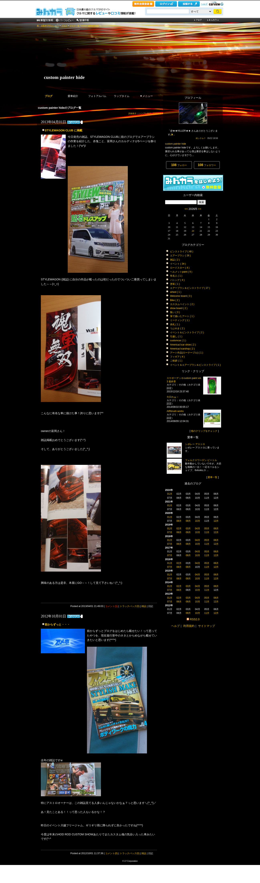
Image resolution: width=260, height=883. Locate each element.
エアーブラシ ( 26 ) (180, 255)
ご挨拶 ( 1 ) (176, 360)
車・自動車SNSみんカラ (48, 26)
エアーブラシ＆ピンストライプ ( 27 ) (190, 288)
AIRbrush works (175, 411)
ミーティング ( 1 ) (179, 320)
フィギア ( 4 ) (177, 356)
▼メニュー (146, 96)
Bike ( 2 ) (175, 300)
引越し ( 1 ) (176, 336)
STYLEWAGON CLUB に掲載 (63, 130)
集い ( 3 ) (175, 312)
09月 (188, 521)
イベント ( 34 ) (178, 263)
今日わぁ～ (173, 397)
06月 (216, 528)
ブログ (64, 26)
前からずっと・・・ (57, 624)
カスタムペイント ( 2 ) (182, 304)
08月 (178, 521)
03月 (188, 528)
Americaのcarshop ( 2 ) (182, 348)
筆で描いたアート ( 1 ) (182, 316)
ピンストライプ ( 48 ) (181, 251)
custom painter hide (64, 77)
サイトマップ (206, 625)
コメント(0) (111, 853)
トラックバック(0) (130, 606)
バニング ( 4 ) (177, 280)
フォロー (179, 165)
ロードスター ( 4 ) (179, 267)
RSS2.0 (195, 619)
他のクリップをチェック (204, 431)
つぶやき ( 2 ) (177, 328)
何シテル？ (201, 138)
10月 (197, 521)
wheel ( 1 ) (175, 292)
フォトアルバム (97, 96)
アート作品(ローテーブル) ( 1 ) (186, 352)
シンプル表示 (145, 113)
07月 (169, 532)
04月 (197, 528)
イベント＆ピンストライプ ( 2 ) (187, 332)
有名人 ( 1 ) (176, 275)
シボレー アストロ (195, 444)
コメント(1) (111, 606)
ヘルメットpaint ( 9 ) (181, 271)
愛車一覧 (212, 477)
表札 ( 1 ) (175, 324)
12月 (216, 521)
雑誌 (143, 606)
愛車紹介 (73, 96)
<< (186, 208)
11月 (206, 532)
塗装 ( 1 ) (175, 284)
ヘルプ (204, 4)
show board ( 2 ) (178, 308)
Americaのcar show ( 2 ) (183, 344)
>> (199, 208)
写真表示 (157, 113)
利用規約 (188, 625)
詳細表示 (132, 113)
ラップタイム (121, 96)
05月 (206, 528)
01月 (169, 493)
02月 (178, 528)
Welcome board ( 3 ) (181, 296)
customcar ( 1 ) (178, 340)
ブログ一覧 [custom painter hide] (84, 26)
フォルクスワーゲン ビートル (201, 460)
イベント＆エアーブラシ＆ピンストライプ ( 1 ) (195, 364)
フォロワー (207, 165)
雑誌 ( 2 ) (175, 259)
